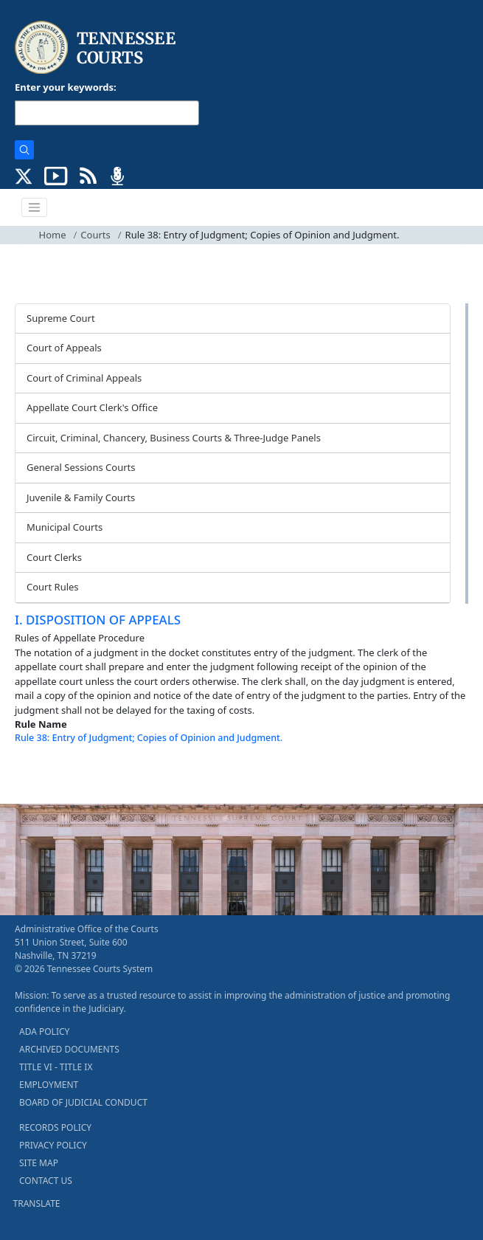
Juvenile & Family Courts (81, 497)
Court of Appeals (64, 347)
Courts (95, 234)
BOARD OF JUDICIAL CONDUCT (83, 1102)
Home (52, 234)
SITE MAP (38, 1163)
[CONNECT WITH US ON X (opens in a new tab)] (24, 175)
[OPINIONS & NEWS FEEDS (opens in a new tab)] (88, 175)
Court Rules (53, 586)
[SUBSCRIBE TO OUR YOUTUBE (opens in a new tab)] (56, 175)
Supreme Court (61, 318)
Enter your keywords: (66, 87)
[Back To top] (40, 774)
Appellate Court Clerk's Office (92, 407)
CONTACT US (45, 1180)
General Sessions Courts (81, 467)
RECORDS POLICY (55, 1127)
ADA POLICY (44, 1031)
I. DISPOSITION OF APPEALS (98, 619)
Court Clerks (54, 557)
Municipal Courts (64, 527)
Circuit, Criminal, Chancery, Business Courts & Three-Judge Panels (174, 437)
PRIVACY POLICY (53, 1145)
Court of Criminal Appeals (84, 378)
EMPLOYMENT (48, 1084)
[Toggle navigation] (34, 207)
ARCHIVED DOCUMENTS (69, 1049)
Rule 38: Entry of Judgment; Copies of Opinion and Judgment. (148, 737)
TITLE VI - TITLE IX (55, 1067)
